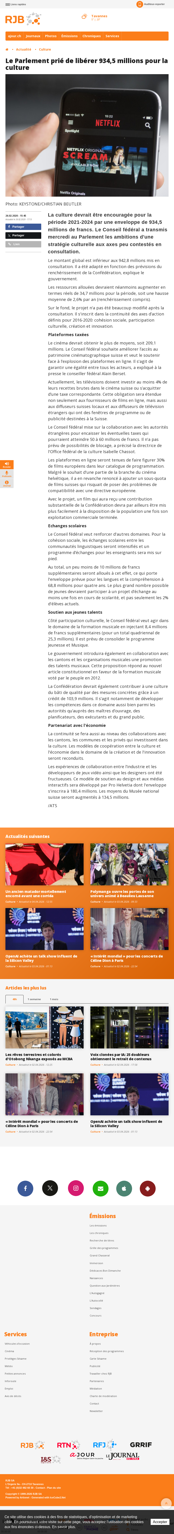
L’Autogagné (97, 1293)
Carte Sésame (98, 1358)
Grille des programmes (104, 1247)
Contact (94, 1403)
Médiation (96, 1388)
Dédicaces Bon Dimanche (105, 1270)
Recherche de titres (102, 1240)
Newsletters (101, 1188)
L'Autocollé (96, 1300)
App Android (148, 1188)
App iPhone (124, 1188)
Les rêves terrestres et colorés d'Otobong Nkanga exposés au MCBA (38, 1056)
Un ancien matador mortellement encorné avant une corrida (35, 893)
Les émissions (98, 1225)
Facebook (25, 1188)
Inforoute (10, 1381)
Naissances (96, 1278)
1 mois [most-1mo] (54, 999)
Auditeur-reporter (150, 4)
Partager (16, 226)
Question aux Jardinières (105, 1285)
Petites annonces (15, 1373)
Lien (13, 244)
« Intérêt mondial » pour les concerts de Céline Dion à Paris (126, 958)
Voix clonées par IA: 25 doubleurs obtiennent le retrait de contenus (121, 1056)
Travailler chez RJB (101, 1373)
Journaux (33, 36)
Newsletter (96, 1410)
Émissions (69, 36)
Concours (95, 1315)
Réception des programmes (107, 1351)
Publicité (95, 1366)
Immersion (96, 1263)
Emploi (9, 1388)
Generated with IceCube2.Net (48, 1497)
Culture (45, 49)
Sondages (95, 1308)
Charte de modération (103, 1396)
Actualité (23, 49)
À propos (95, 1343)
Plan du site (54, 1487)
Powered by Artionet (17, 1497)
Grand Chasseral (100, 1255)
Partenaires (97, 1381)
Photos (51, 36)
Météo (9, 1366)
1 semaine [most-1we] (34, 999)
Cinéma (9, 1351)
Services (112, 36)
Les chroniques (99, 1232)
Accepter (160, 1522)
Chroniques (91, 36)
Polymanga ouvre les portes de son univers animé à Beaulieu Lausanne (122, 893)
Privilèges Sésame (16, 1358)
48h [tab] (14, 999)
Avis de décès (13, 1396)
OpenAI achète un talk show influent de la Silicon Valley (41, 958)
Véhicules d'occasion (17, 1343)
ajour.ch (14, 36)
